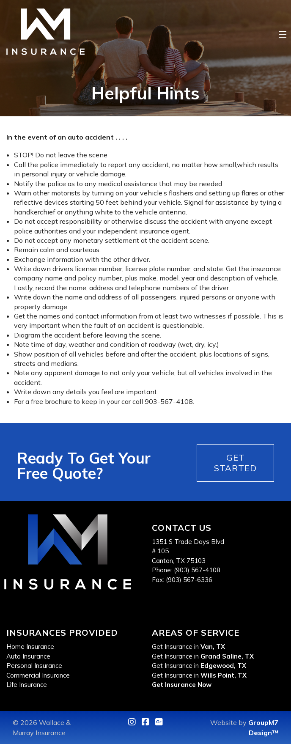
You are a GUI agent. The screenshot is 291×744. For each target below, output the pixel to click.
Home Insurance (30, 646)
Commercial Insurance (38, 675)
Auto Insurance (28, 656)
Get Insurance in (188, 646)
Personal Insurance (34, 666)
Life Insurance (26, 685)
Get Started (235, 462)
